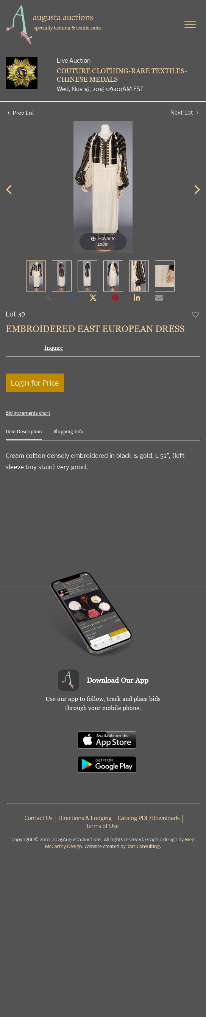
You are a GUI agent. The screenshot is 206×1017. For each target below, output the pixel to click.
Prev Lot (21, 112)
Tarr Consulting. (144, 846)
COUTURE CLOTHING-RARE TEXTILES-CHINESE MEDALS (122, 75)
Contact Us (39, 818)
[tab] (24, 434)
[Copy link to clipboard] (49, 297)
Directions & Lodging (85, 818)
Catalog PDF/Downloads (149, 818)
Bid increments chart (28, 412)
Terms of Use (102, 826)
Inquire (53, 348)
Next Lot (184, 112)
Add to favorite (195, 314)
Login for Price (35, 383)
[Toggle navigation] (190, 24)
